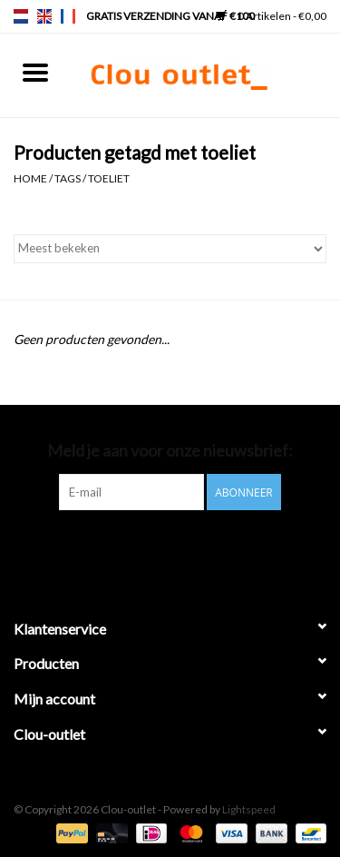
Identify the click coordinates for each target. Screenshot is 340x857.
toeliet (109, 178)
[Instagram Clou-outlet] (217, 547)
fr (68, 16)
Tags (67, 178)
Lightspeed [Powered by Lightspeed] (249, 809)
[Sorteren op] (170, 248)
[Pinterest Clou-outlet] (154, 547)
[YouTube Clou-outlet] (185, 547)
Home (30, 178)
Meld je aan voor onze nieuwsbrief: (170, 450)
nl (21, 16)
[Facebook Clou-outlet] (122, 547)
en (44, 16)
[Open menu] (35, 72)
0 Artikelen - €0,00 (271, 16)
